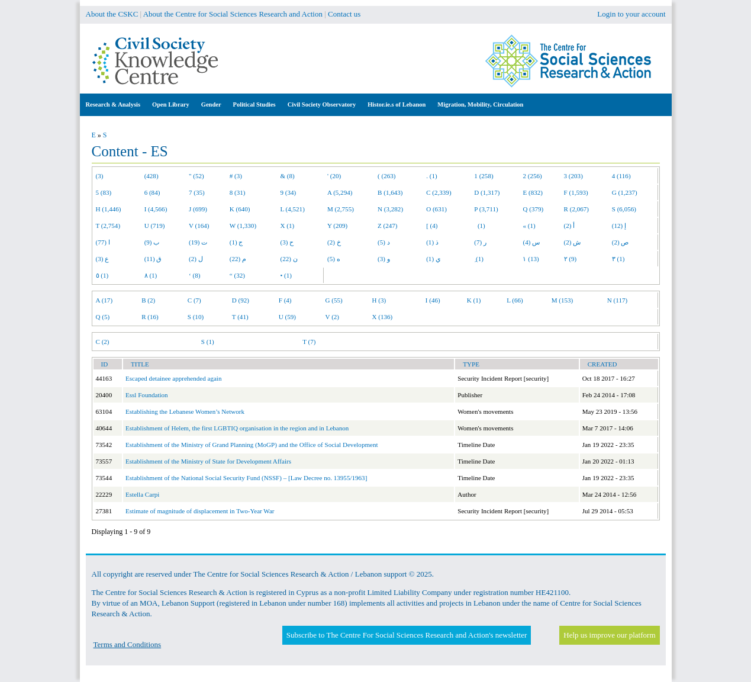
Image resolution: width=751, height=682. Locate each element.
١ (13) (531, 258)
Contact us (344, 13)
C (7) (194, 300)
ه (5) (333, 258)
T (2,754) (108, 225)
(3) (100, 175)
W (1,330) (243, 225)
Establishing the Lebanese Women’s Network (184, 411)
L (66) (515, 300)
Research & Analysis (113, 104)
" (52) (196, 175)
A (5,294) (339, 192)
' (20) (334, 175)
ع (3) (102, 258)
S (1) (207, 341)
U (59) (287, 316)
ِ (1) (479, 258)
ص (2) (620, 242)
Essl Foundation (146, 394)
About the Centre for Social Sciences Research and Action (233, 13)
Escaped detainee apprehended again (173, 378)
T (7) (308, 341)
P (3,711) (486, 209)
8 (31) (238, 192)
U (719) (154, 225)
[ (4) (431, 225)
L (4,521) (292, 209)
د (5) (384, 242)
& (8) (287, 175)
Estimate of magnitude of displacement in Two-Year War (200, 510)
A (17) (104, 300)
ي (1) (433, 258)
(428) (151, 175)
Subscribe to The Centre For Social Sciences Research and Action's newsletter (406, 634)
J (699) (198, 209)
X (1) (287, 225)
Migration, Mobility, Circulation (480, 104)
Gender (211, 104)
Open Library (170, 104)
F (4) (285, 300)
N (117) (617, 300)
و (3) (384, 258)
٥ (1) (102, 275)
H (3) (379, 300)
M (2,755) (340, 209)
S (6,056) (624, 209)
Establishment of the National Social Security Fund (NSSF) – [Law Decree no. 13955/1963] (246, 477)
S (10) (196, 316)
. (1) (431, 175)
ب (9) (152, 242)
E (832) (533, 192)
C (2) (102, 341)
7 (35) (197, 192)
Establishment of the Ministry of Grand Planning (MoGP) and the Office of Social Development (251, 444)
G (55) (334, 300)
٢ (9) (570, 258)
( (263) (386, 175)
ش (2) (572, 242)
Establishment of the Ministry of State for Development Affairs (208, 461)
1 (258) (483, 175)
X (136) (382, 316)
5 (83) (104, 192)
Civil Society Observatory (322, 104)
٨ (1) (150, 275)
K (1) (474, 300)
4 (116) (621, 175)
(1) (479, 225)
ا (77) (103, 242)
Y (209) (337, 225)
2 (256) (532, 175)
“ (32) (237, 275)
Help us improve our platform (609, 634)
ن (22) (288, 258)
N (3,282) (390, 209)
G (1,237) (624, 192)
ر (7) (480, 242)
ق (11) (153, 258)
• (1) (286, 275)
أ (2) (569, 225)
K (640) (240, 209)
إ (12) (619, 225)
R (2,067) (576, 209)
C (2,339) (438, 192)
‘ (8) (194, 275)
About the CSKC (112, 13)
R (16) (150, 316)
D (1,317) (486, 192)
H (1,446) (108, 209)
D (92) (240, 300)
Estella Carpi (142, 494)
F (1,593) (576, 192)
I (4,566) (155, 209)
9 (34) (288, 192)
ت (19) (198, 242)
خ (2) (334, 242)
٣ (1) (618, 258)
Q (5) (103, 316)
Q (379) (533, 209)
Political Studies (254, 104)
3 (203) (573, 175)
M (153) (562, 300)
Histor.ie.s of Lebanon (397, 104)
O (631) (436, 209)
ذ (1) (432, 242)
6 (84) (152, 192)
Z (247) (388, 225)
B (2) (148, 300)
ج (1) (236, 242)
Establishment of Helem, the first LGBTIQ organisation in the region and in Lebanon (237, 428)
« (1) (529, 225)
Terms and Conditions (128, 644)
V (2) (332, 316)
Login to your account (631, 13)
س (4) (531, 242)
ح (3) (287, 242)
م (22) (238, 258)
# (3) (236, 175)
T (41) (240, 316)
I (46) (433, 300)
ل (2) (196, 258)
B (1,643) (390, 192)
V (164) (199, 225)
